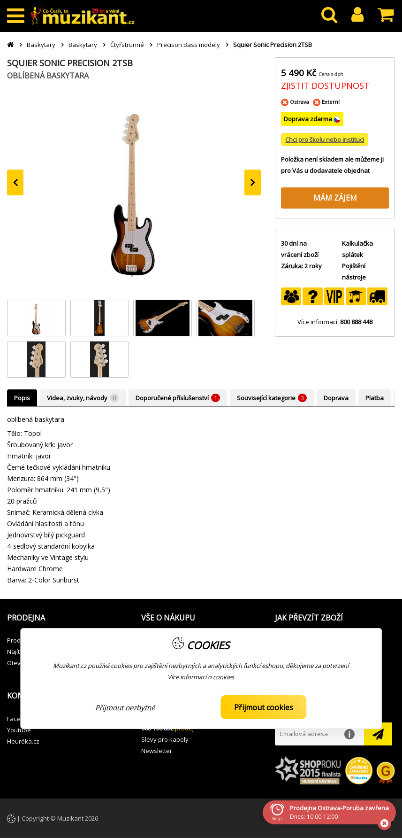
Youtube (19, 730)
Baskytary (41, 44)
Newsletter (156, 750)
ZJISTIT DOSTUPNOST (325, 85)
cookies (223, 677)
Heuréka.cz (23, 741)
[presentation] (15, 182)
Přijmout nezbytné (125, 707)
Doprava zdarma (309, 119)
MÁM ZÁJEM (335, 198)
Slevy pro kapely (165, 739)
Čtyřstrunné (127, 44)
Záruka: (292, 266)
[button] (67, 618)
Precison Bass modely (188, 44)
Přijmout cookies (263, 707)
